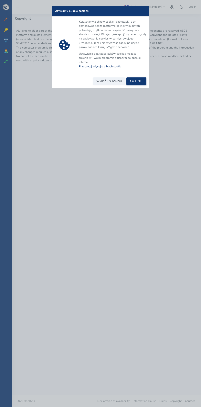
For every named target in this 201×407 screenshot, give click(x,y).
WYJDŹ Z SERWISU (109, 81)
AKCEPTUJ (136, 81)
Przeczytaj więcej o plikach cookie (100, 66)
